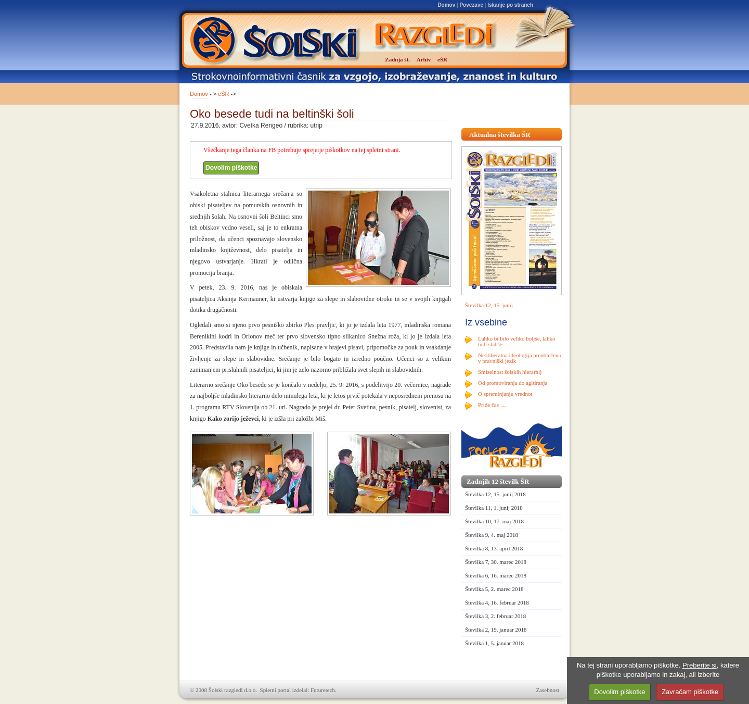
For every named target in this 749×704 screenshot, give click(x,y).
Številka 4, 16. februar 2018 (497, 602)
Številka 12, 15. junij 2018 (495, 494)
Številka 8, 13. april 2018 (494, 548)
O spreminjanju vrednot (505, 394)
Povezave (471, 5)
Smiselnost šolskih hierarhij (509, 372)
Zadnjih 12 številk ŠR (498, 481)
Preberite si (699, 665)
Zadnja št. (397, 59)
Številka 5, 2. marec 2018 (494, 589)
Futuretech (323, 690)
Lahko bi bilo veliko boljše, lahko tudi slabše (516, 341)
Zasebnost (547, 690)
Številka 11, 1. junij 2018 (494, 508)
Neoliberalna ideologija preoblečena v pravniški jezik (519, 358)
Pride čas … (492, 404)
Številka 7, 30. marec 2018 (495, 562)
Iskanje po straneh (510, 5)
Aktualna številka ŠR (500, 135)
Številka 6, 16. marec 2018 (495, 575)
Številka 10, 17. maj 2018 (494, 521)
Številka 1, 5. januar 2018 (494, 643)
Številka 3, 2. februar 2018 (495, 616)
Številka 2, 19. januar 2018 (496, 629)
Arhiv (424, 59)
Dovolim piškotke (231, 167)
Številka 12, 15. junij (489, 305)
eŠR (223, 94)
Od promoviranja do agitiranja (513, 383)
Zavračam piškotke (690, 692)
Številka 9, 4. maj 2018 (491, 535)
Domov (446, 5)
